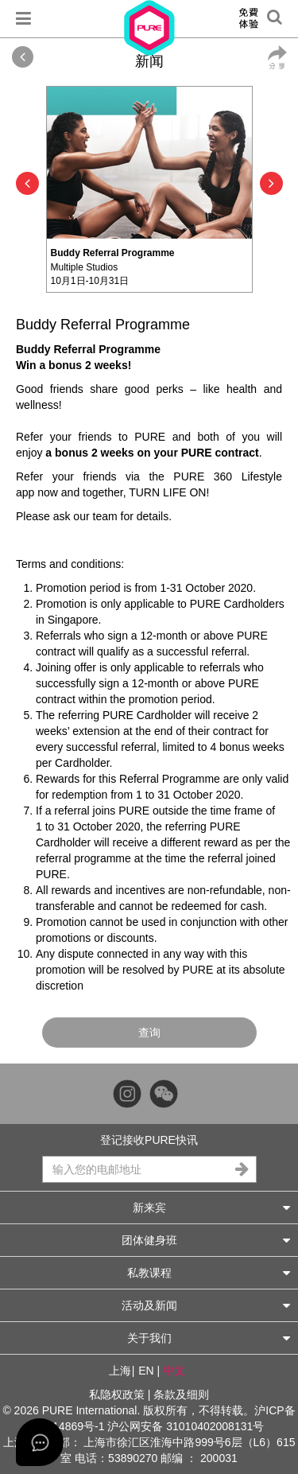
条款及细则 (181, 1394)
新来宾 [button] (212, 1207)
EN (145, 1370)
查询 (149, 1032)
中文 (174, 1370)
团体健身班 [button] (206, 1239)
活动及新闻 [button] (206, 1305)
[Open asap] (40, 1442)
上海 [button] (120, 1370)
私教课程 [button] (209, 1272)
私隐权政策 (117, 1394)
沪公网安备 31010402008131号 (185, 1426)
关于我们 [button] (209, 1337)
